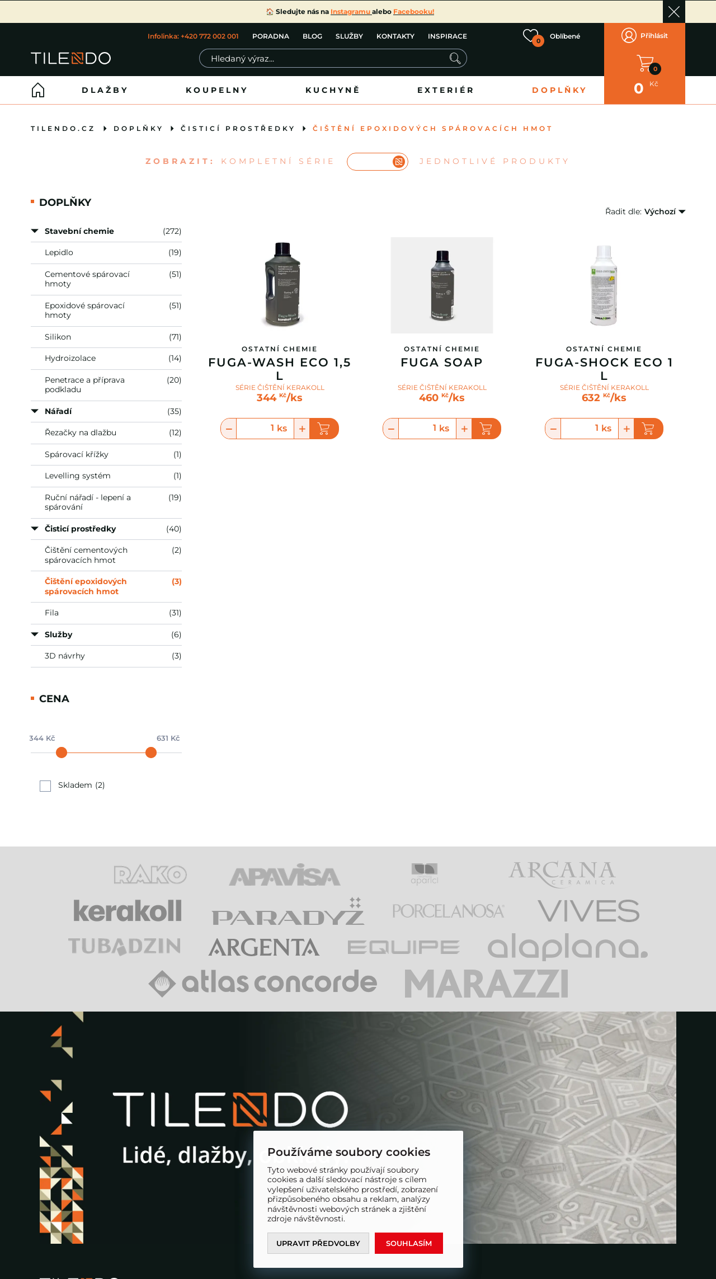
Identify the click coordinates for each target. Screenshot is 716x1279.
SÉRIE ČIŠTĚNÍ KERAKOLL (279, 387)
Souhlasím (409, 1243)
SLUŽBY (349, 36)
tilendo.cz (63, 128)
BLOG (312, 36)
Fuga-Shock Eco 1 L (604, 369)
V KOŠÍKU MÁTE (645, 63)
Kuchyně (333, 90)
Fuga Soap (442, 362)
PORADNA (270, 36)
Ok (674, 12)
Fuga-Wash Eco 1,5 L (279, 369)
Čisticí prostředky (238, 128)
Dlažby (105, 90)
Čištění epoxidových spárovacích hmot (433, 128)
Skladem (75, 785)
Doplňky (559, 90)
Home (38, 90)
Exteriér (446, 90)
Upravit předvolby (318, 1243)
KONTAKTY (395, 36)
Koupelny (217, 90)
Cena (54, 698)
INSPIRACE (447, 36)
